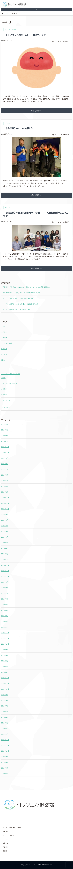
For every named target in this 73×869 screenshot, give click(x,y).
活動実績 (4, 354)
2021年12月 (5, 678)
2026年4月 (4, 424)
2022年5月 (4, 666)
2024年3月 (4, 548)
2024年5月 (4, 537)
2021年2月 (4, 728)
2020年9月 (4, 757)
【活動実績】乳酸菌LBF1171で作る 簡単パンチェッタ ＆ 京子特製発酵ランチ (26, 287)
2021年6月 (4, 711)
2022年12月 (5, 633)
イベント (4, 332)
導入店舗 (4, 349)
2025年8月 (4, 464)
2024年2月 (4, 554)
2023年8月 (4, 588)
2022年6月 (4, 661)
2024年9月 (4, 514)
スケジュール (5, 400)
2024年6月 (4, 531)
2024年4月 (4, 542)
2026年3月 (4, 430)
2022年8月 (4, 655)
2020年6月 (4, 768)
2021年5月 (4, 717)
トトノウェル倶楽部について (10, 374)
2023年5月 (4, 604)
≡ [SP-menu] (36, 9)
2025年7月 (4, 469)
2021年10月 (5, 689)
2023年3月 (4, 616)
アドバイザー (5, 326)
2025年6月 (4, 475)
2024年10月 (5, 509)
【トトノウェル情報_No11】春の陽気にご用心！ (17, 309)
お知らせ (4, 337)
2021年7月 (4, 706)
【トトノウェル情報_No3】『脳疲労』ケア (24, 35)
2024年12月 (5, 497)
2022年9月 (4, 649)
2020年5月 (4, 773)
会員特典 (4, 394)
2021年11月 (5, 683)
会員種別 (4, 389)
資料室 (5, 851)
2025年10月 (5, 452)
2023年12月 (5, 565)
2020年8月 (4, 762)
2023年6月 (4, 599)
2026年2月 (4, 435)
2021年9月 (4, 695)
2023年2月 (4, 621)
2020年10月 (5, 751)
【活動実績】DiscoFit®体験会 (18, 128)
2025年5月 (4, 481)
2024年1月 (4, 559)
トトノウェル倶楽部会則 (9, 383)
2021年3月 (4, 723)
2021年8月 (4, 700)
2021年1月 (4, 734)
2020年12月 (5, 740)
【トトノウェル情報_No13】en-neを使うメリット (17, 298)
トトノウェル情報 (7, 343)
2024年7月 (4, 526)
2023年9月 (4, 582)
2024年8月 (4, 520)
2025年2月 (4, 492)
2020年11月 (5, 745)
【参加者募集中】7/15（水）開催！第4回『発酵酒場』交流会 (20, 292)
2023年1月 (4, 627)
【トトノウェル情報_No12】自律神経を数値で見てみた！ (19, 304)
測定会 (3, 360)
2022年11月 (5, 638)
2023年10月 (5, 576)
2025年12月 (5, 447)
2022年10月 (5, 644)
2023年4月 (4, 610)
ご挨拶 (3, 378)
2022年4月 (4, 672)
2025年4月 (4, 486)
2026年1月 (4, 441)
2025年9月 (4, 458)
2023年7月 (4, 593)
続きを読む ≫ (36, 111)
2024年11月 (5, 503)
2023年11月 (5, 571)
